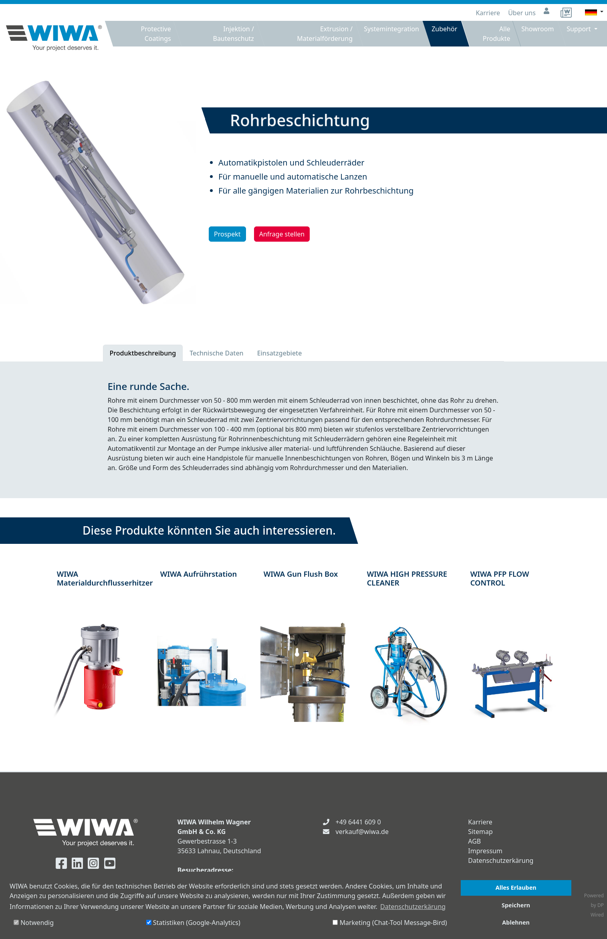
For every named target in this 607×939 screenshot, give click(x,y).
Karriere (489, 12)
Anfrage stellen (282, 234)
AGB (474, 841)
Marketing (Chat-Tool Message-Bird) (390, 922)
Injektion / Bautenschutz (233, 33)
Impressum (485, 850)
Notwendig (34, 922)
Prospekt (227, 234)
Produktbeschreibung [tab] (143, 353)
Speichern (516, 905)
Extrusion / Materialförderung (325, 33)
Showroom (537, 28)
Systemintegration (391, 28)
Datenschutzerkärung (500, 860)
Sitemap (480, 831)
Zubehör (445, 28)
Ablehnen (516, 922)
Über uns (522, 12)
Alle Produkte (496, 33)
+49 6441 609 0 (358, 822)
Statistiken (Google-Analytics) (193, 922)
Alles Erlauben (516, 887)
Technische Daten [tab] (217, 353)
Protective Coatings (156, 33)
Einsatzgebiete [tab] (279, 353)
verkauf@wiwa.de (362, 831)
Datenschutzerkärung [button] (413, 906)
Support (580, 28)
